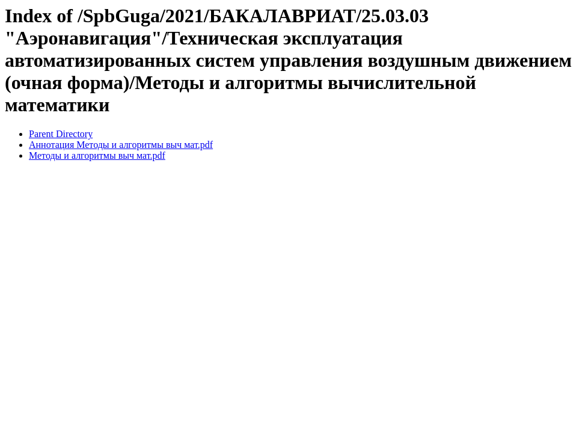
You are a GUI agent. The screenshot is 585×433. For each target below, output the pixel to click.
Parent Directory (61, 134)
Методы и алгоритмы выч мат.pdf (97, 155)
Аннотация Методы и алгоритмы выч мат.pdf (121, 145)
